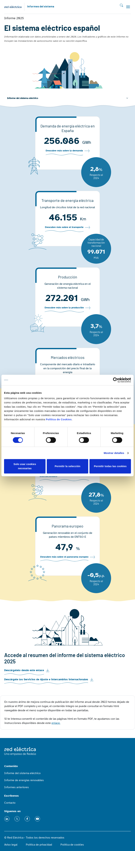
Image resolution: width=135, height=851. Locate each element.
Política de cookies (72, 844)
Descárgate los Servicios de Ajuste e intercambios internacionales (46, 679)
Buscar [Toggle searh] (121, 5)
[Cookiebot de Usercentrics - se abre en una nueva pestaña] (115, 380)
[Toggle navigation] (128, 7)
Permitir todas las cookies (110, 466)
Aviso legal (10, 844)
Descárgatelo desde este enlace (24, 670)
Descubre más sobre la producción (64, 307)
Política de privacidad (39, 844)
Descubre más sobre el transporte (64, 227)
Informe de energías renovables (24, 780)
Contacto (9, 803)
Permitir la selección (67, 466)
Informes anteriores (16, 787)
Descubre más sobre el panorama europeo (64, 556)
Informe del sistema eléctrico (22, 98)
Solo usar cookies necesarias (25, 466)
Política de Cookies (59, 419)
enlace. (56, 723)
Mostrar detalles (114, 452)
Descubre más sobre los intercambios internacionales (61, 475)
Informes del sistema (40, 6)
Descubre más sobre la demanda (64, 150)
